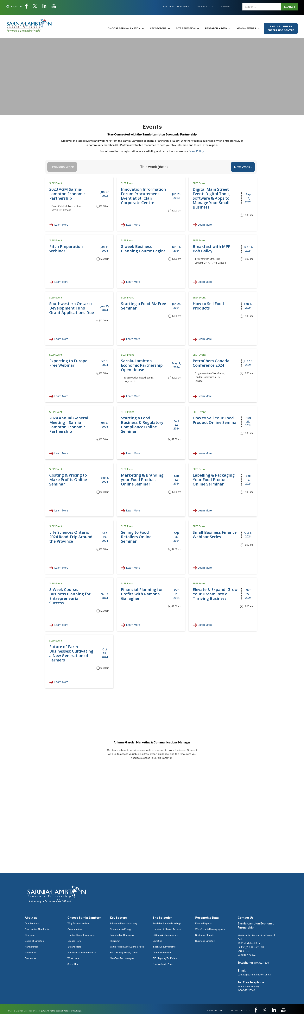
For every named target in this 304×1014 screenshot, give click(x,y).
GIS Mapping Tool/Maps (165, 958)
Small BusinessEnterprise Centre (281, 28)
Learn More (61, 224)
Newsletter (30, 952)
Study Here (73, 964)
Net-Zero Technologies (122, 958)
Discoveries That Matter (37, 929)
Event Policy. (196, 151)
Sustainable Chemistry (122, 935)
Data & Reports (203, 923)
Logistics (157, 940)
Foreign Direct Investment (81, 935)
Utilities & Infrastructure (165, 935)
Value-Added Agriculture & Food (127, 946)
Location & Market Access (167, 929)
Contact (227, 6)
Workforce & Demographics (210, 929)
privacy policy (240, 1010)
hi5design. (77, 1011)
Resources (30, 958)
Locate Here (74, 940)
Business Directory (176, 6)
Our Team (30, 935)
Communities (74, 929)
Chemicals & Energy (120, 929)
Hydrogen (115, 940)
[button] (14, 6)
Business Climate (204, 935)
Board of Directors (34, 940)
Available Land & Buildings (167, 923)
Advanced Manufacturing (123, 923)
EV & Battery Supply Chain (124, 952)
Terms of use (214, 1010)
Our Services (32, 923)
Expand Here (74, 946)
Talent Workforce (162, 952)
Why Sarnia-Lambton (78, 923)
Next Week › (243, 167)
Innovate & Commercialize (81, 952)
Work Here (73, 958)
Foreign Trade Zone (163, 964)
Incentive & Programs (164, 946)
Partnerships (31, 946)
